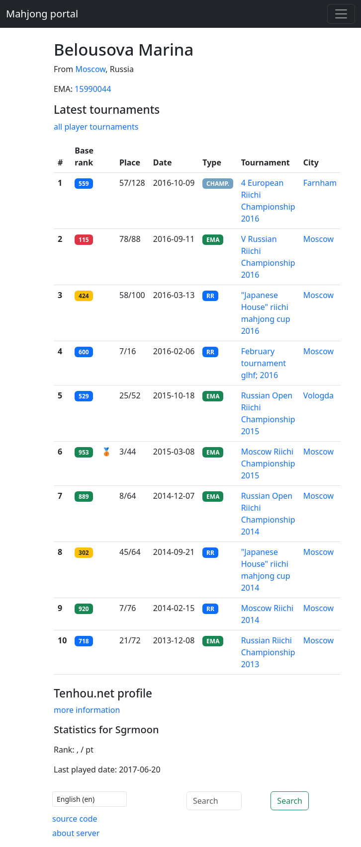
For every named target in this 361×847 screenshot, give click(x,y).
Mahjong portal (42, 13)
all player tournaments (96, 126)
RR (210, 296)
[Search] (214, 800)
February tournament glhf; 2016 (263, 363)
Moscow (90, 69)
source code (74, 818)
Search (289, 800)
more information (87, 709)
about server (75, 833)
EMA (212, 239)
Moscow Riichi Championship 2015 (268, 463)
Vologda (318, 395)
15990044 (93, 88)
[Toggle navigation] (341, 14)
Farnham (320, 182)
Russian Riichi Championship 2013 (268, 652)
